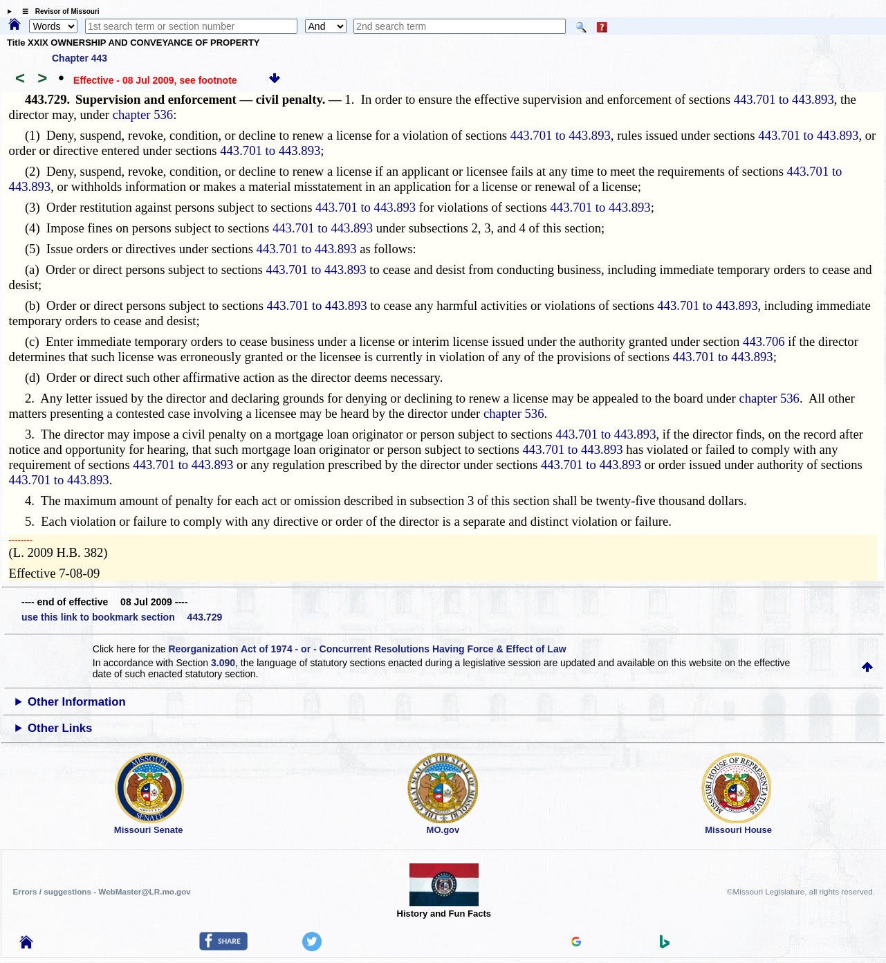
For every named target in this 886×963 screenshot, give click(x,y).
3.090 (223, 662)
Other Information (77, 701)
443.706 (764, 341)
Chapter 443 (79, 58)
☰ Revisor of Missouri (57, 11)
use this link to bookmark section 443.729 (121, 617)
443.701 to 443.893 (784, 99)
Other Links (60, 728)
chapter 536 (143, 114)
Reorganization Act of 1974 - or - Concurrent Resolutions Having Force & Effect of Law (367, 648)
